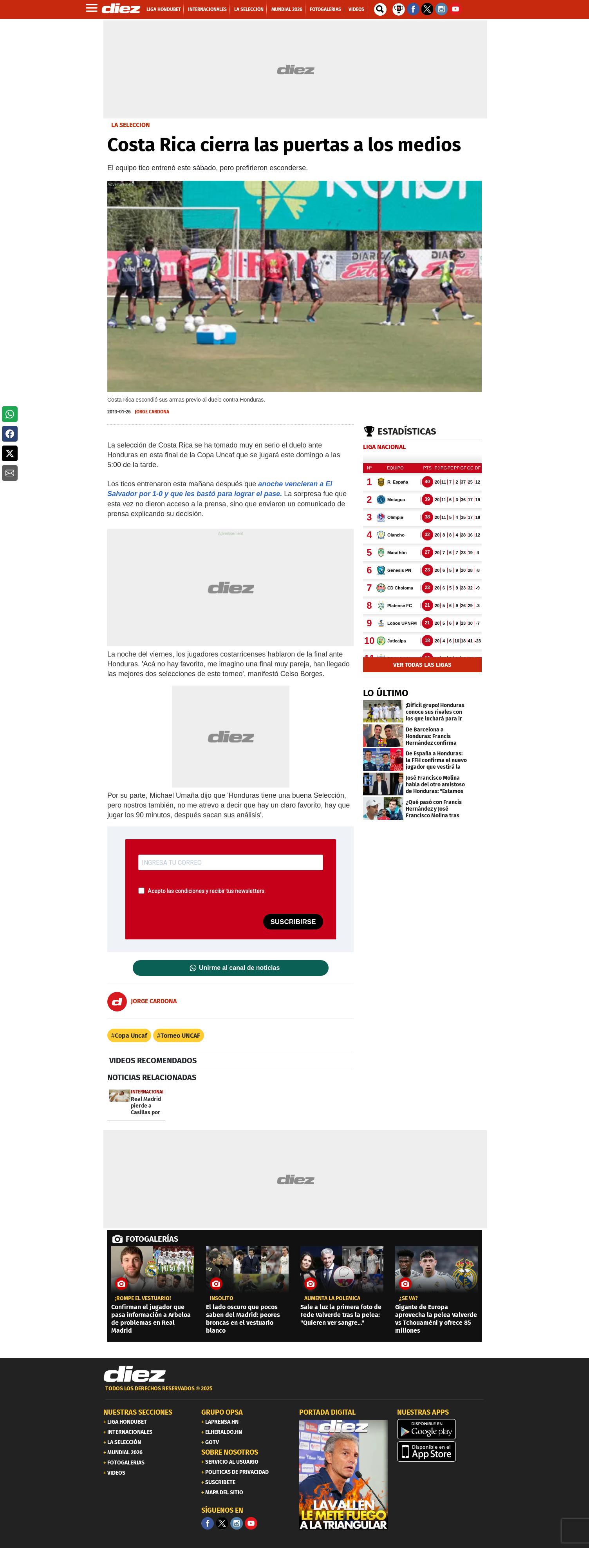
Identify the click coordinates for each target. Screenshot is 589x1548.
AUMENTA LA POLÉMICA (332, 1298)
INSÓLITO (221, 1298)
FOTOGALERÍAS (152, 1239)
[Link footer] (134, 1374)
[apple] (441, 1451)
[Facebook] (207, 1523)
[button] (10, 414)
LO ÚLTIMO (385, 693)
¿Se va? (408, 1298)
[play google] (441, 1429)
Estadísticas (407, 431)
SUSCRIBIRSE (293, 922)
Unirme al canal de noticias (239, 968)
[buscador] (380, 9)
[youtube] (251, 1523)
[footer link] (294, 1393)
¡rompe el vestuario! (143, 1298)
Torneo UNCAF (180, 1035)
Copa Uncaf (131, 1035)
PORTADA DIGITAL (327, 1412)
